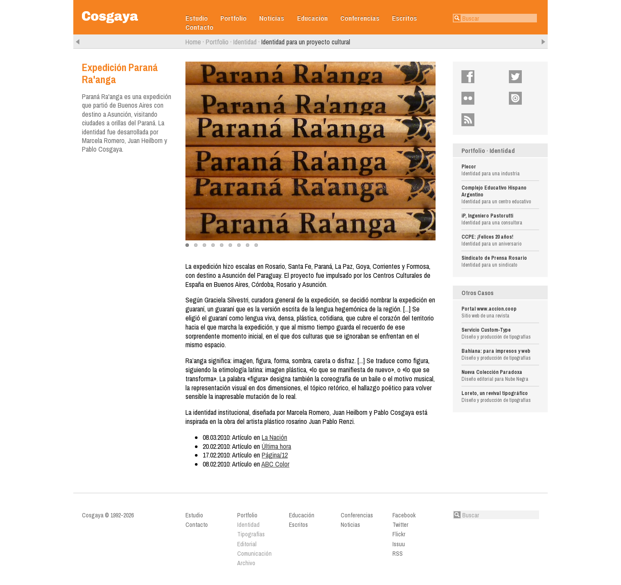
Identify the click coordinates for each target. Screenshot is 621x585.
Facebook (486, 76)
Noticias (271, 18)
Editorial (247, 544)
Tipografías (251, 534)
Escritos (404, 18)
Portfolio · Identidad (488, 151)
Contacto (199, 27)
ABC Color (275, 464)
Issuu (530, 98)
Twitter (531, 76)
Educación (312, 18)
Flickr (482, 98)
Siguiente (543, 41)
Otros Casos (477, 293)
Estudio (196, 18)
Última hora (276, 446)
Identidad (245, 42)
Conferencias (360, 18)
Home (193, 42)
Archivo (246, 563)
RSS (481, 119)
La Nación (274, 437)
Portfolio (233, 18)
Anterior (77, 41)
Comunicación (254, 553)
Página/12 (275, 455)
